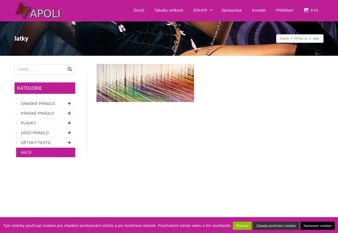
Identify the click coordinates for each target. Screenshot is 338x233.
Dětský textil (47, 142)
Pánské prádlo (47, 113)
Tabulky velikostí (168, 10)
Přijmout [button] (242, 226)
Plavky (47, 123)
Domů (139, 10)
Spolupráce (232, 10)
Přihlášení (284, 10)
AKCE (26, 152)
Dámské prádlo (47, 103)
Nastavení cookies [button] (318, 226)
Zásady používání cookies (276, 226)
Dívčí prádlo (47, 133)
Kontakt (258, 10)
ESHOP (203, 10)
